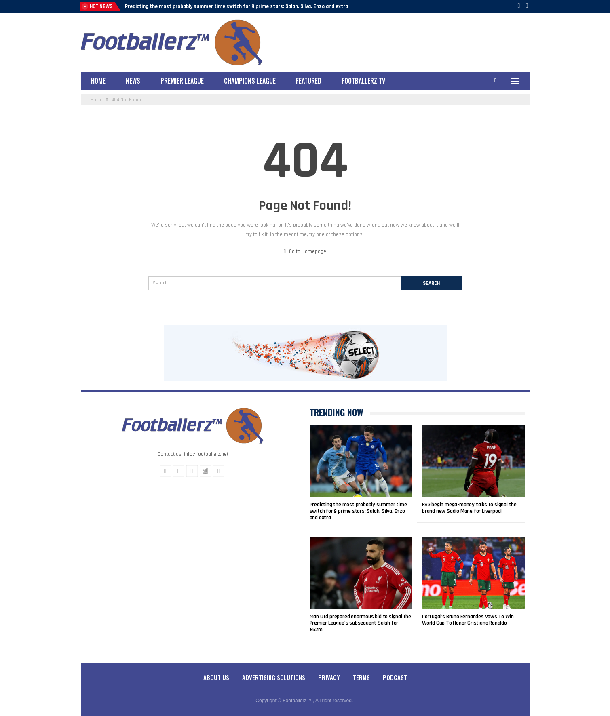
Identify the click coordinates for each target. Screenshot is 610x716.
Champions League (250, 81)
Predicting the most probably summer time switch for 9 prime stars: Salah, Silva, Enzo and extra (236, 6)
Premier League (182, 81)
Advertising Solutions (273, 677)
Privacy (329, 677)
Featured (308, 81)
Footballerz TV (363, 81)
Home (98, 81)
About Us (216, 677)
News (133, 81)
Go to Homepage (305, 251)
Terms (361, 677)
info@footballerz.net (206, 454)
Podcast (395, 677)
